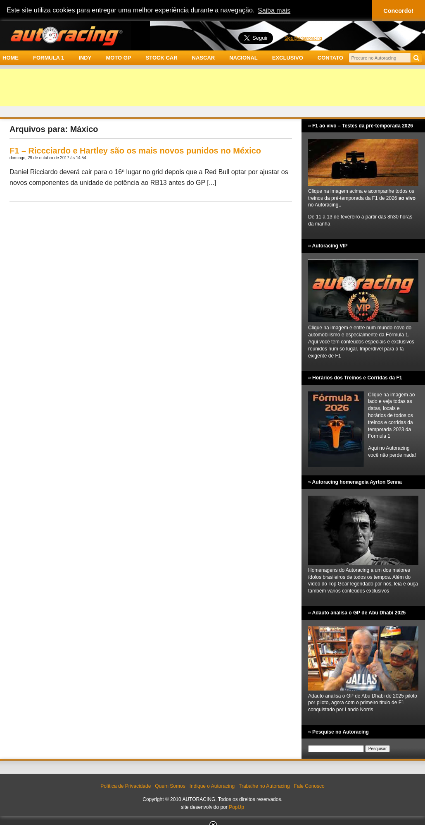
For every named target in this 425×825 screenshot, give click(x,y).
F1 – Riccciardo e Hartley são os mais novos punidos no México (135, 150)
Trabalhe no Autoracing (264, 786)
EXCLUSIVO (287, 58)
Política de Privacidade (125, 786)
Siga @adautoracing (303, 38)
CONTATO (330, 58)
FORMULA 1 (48, 58)
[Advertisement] (212, 87)
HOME (10, 58)
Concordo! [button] (398, 10)
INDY (84, 58)
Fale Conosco (309, 786)
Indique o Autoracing (212, 786)
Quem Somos (170, 786)
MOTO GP (118, 58)
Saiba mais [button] (274, 10)
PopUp (236, 807)
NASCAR (203, 58)
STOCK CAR (162, 58)
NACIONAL (243, 58)
